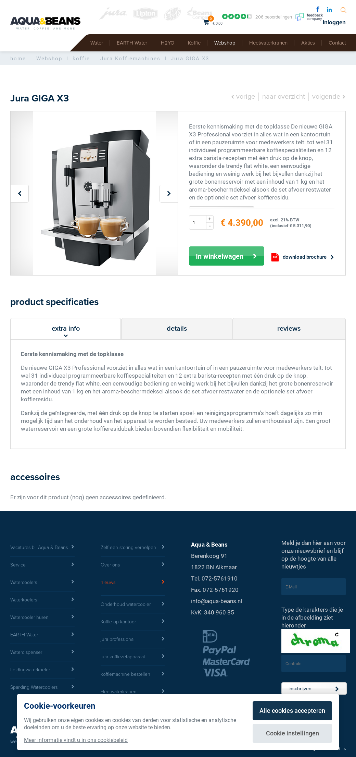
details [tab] (177, 329)
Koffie (194, 43)
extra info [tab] (65, 332)
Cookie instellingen (292, 733)
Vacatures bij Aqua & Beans (42, 547)
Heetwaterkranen (268, 43)
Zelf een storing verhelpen (133, 547)
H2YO (167, 43)
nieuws (133, 582)
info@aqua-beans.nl (216, 601)
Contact (337, 43)
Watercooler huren (42, 617)
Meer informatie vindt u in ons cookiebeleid (76, 739)
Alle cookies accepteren (292, 710)
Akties (308, 43)
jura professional (133, 639)
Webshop (225, 43)
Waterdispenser (42, 652)
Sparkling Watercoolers (42, 687)
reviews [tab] (289, 329)
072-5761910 (220, 578)
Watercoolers (42, 582)
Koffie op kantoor (133, 622)
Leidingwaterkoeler (42, 670)
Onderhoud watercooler (133, 604)
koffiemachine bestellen (133, 674)
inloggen (334, 22)
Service (42, 565)
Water (96, 43)
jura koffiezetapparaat (133, 657)
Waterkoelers (42, 600)
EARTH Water (132, 43)
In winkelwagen (226, 256)
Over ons (133, 565)
